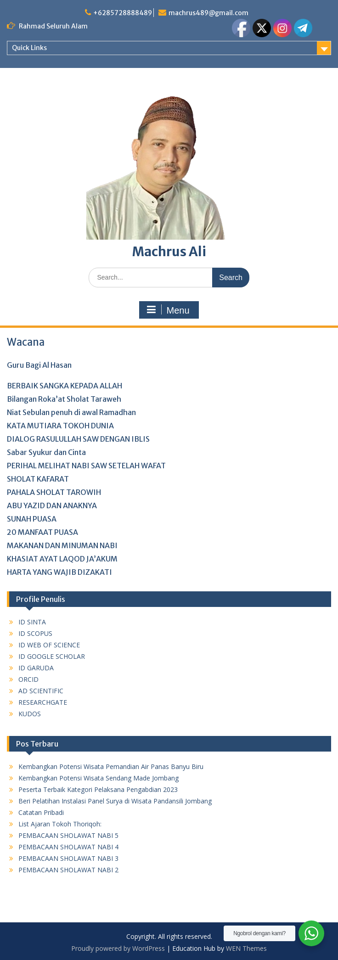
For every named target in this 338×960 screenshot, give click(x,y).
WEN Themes (246, 948)
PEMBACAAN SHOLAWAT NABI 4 (68, 846)
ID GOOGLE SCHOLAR (51, 656)
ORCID (28, 679)
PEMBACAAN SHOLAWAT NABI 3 (68, 858)
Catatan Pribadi (41, 812)
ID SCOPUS (35, 633)
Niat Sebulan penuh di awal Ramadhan (71, 412)
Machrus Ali (169, 251)
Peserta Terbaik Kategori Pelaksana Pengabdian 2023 (98, 789)
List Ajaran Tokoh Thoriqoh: (59, 824)
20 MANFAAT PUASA (42, 532)
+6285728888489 (122, 13)
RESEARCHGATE (42, 702)
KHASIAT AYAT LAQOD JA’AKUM (62, 558)
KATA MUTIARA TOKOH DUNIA (60, 425)
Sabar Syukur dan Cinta (46, 452)
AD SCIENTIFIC (40, 690)
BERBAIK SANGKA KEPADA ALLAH (64, 385)
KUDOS (29, 713)
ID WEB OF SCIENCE (49, 644)
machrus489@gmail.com (208, 13)
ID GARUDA (36, 667)
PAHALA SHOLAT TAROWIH (54, 492)
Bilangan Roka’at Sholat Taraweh (64, 399)
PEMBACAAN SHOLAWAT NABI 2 (68, 869)
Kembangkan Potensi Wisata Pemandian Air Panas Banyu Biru (110, 766)
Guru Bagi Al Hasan (39, 365)
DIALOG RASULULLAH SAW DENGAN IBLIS (78, 439)
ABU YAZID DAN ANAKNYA (52, 505)
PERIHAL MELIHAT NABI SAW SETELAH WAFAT (86, 465)
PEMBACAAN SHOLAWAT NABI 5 (68, 835)
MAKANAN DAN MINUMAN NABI (62, 545)
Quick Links (29, 48)
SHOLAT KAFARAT (38, 478)
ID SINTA (32, 622)
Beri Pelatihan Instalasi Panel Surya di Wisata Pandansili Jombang (115, 801)
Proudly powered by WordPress (118, 948)
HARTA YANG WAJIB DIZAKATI (59, 572)
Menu (167, 309)
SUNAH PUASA (31, 518)
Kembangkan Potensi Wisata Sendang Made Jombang (98, 778)
